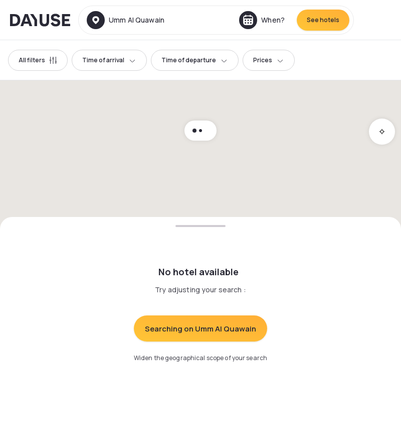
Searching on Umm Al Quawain (200, 328)
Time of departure (194, 60)
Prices (268, 60)
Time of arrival (109, 60)
